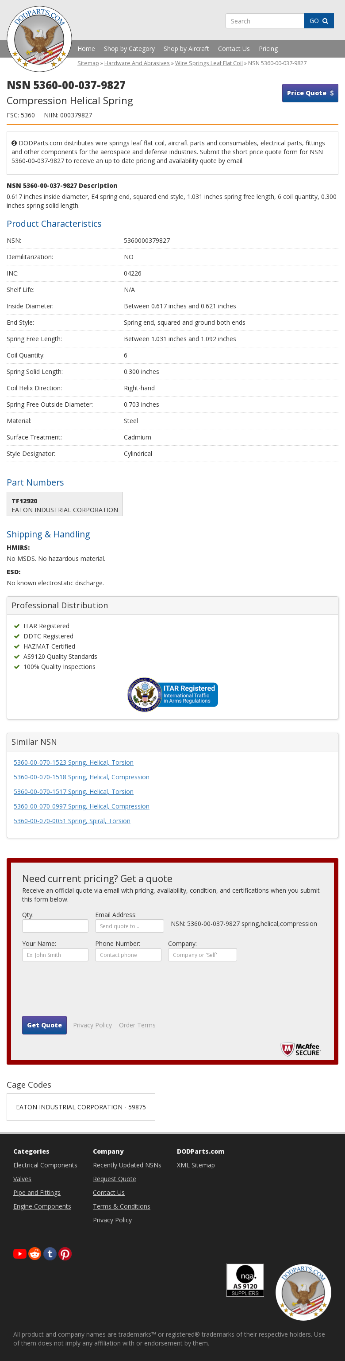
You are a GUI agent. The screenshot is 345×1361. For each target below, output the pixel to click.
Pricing (268, 48)
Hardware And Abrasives (137, 63)
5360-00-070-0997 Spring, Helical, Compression (82, 806)
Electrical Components (45, 1165)
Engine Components (42, 1206)
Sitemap (88, 63)
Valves (22, 1178)
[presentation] (89, 992)
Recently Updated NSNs (127, 1165)
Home (86, 48)
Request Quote (114, 1178)
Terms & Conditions (121, 1206)
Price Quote (310, 93)
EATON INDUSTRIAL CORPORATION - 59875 (81, 1107)
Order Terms (137, 1025)
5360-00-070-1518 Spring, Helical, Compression (82, 777)
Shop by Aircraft (186, 48)
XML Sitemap (196, 1165)
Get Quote (44, 1025)
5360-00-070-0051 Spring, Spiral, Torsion (72, 821)
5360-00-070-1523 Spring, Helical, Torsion (74, 762)
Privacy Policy (92, 1025)
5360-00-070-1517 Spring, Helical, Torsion (74, 791)
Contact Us (234, 48)
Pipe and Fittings (37, 1192)
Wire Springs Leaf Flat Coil (209, 63)
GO (319, 20)
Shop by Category (129, 48)
